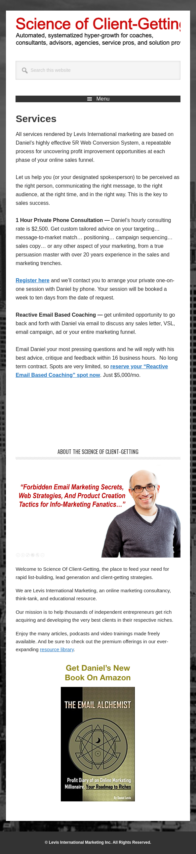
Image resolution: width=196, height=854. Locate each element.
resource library (57, 649)
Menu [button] (102, 99)
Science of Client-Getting (98, 30)
